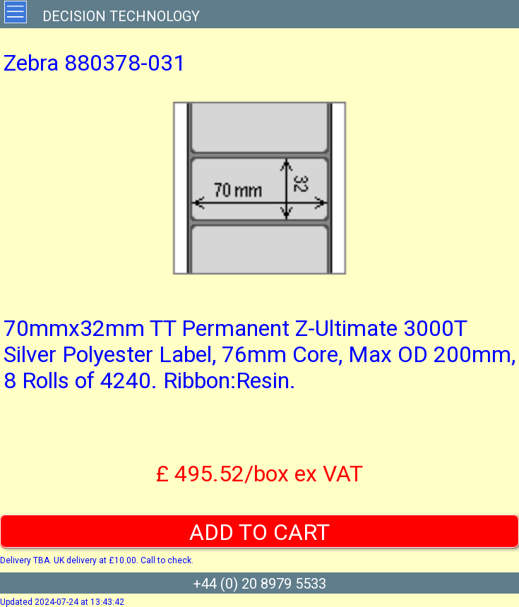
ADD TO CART (259, 532)
